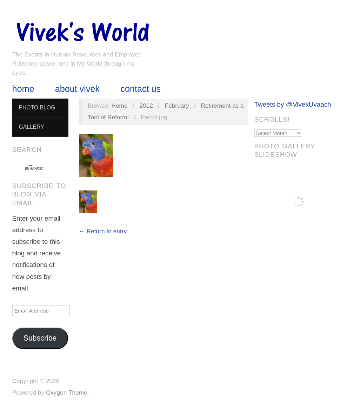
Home (23, 89)
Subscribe (40, 338)
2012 (146, 105)
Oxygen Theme (66, 392)
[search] (34, 169)
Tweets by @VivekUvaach (292, 104)
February (177, 105)
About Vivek (77, 89)
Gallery (31, 127)
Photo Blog (37, 107)
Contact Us (140, 89)
